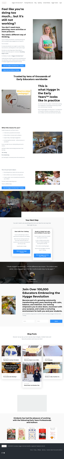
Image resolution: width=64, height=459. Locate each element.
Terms (29, 452)
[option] (32, 275)
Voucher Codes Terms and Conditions (54, 452)
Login (60, 2)
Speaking (40, 2)
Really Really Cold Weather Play (31, 387)
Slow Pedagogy (48, 362)
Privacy (33, 452)
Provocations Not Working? (9, 379)
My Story (43, 452)
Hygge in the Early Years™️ (17, 2)
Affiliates (38, 452)
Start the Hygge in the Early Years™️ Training (13, 66)
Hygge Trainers (54, 2)
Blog (35, 2)
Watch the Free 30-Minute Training (11, 71)
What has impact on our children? (32, 362)
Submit (56, 323)
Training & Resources (28, 2)
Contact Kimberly (46, 2)
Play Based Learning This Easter (11, 362)
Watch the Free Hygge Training (22, 254)
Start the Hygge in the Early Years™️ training (42, 258)
